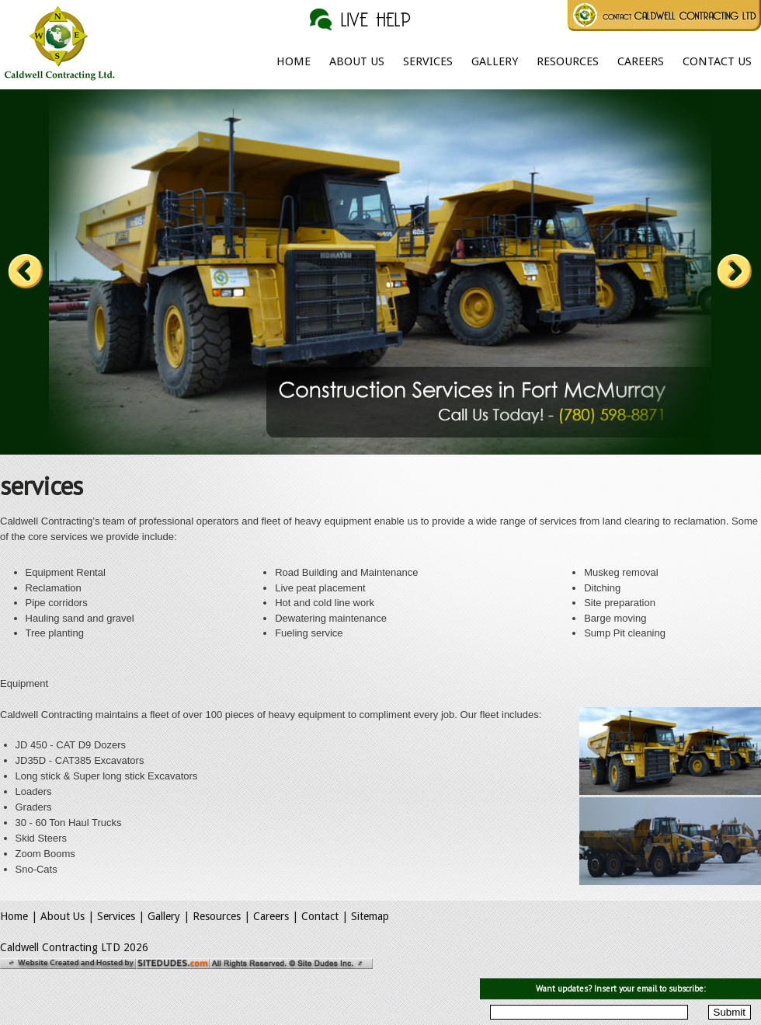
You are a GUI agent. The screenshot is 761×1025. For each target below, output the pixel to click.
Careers (640, 61)
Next (734, 272)
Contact (320, 916)
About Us (356, 61)
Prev (25, 272)
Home (293, 61)
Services (428, 61)
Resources (568, 61)
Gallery (494, 61)
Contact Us (717, 61)
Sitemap (370, 916)
